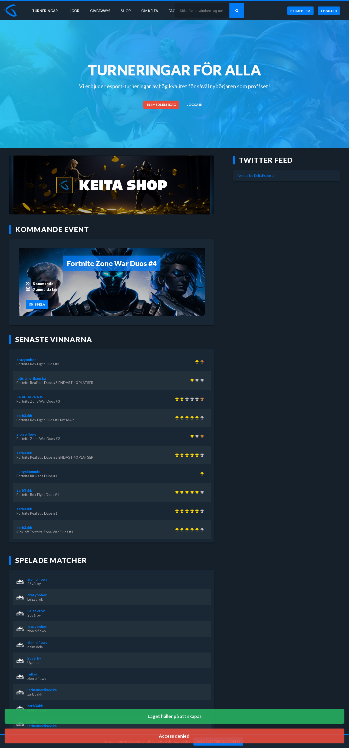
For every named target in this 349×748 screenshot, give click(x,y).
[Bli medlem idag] (161, 105)
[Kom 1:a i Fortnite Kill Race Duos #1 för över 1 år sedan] (201, 474)
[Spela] (37, 304)
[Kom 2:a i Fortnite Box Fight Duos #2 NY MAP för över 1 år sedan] (196, 399)
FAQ (173, 10)
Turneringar (44, 10)
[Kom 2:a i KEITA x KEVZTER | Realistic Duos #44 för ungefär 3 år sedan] (186, 399)
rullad (32, 674)
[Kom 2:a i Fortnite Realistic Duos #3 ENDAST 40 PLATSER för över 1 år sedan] (201, 418)
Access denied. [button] (174, 736)
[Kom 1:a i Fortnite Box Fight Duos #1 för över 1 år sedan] (186, 418)
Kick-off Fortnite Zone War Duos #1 (45, 532)
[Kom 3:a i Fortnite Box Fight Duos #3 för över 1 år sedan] (201, 436)
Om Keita (150, 10)
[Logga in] (329, 10)
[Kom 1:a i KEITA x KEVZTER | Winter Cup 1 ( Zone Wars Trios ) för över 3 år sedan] (176, 399)
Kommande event (52, 229)
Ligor (73, 10)
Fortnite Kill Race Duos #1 (37, 476)
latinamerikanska (31, 378)
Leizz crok (35, 599)
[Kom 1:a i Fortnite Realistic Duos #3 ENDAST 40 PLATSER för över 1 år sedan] (191, 380)
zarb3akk (24, 415)
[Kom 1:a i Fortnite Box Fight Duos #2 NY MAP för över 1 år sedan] (196, 418)
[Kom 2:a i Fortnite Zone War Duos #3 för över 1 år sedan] (196, 436)
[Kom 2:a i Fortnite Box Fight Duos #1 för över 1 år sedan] (196, 380)
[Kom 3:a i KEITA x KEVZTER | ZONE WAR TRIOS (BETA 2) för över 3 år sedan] (201, 399)
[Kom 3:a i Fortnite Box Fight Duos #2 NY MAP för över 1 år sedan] (201, 362)
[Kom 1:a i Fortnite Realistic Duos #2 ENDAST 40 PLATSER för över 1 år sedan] (191, 418)
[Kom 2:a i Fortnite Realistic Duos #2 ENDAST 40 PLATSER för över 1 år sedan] (201, 380)
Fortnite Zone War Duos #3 (38, 401)
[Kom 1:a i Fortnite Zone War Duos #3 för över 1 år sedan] (181, 399)
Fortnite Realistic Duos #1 (37, 513)
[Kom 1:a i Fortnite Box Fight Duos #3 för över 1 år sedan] (196, 362)
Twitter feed (266, 160)
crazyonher (26, 360)
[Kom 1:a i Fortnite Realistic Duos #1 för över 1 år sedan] (181, 418)
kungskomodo (28, 471)
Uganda (33, 662)
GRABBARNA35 (30, 397)
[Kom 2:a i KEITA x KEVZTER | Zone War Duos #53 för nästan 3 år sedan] (191, 399)
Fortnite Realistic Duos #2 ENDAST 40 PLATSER (55, 457)
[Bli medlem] (299, 10)
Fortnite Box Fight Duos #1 (38, 494)
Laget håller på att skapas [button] (175, 716)
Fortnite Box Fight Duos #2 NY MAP (45, 420)
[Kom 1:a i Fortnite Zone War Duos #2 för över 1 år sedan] (191, 436)
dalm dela (35, 647)
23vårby (34, 583)
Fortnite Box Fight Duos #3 (38, 364)
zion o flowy (27, 434)
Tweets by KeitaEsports (255, 175)
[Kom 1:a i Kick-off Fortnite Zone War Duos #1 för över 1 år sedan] (176, 418)
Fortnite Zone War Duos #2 (38, 438)
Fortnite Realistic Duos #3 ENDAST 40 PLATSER (55, 382)
